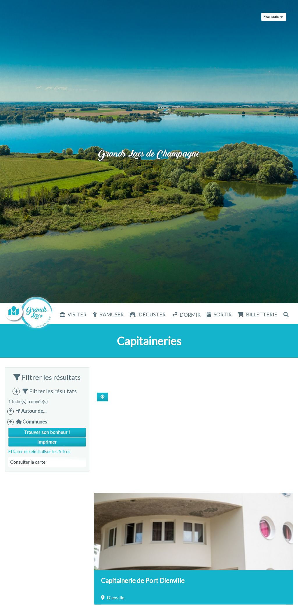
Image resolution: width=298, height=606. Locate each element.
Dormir (190, 315)
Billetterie (261, 314)
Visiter (77, 314)
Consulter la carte (27, 462)
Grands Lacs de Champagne (149, 147)
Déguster (152, 314)
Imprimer (47, 442)
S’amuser (112, 314)
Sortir (223, 314)
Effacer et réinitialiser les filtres (39, 451)
